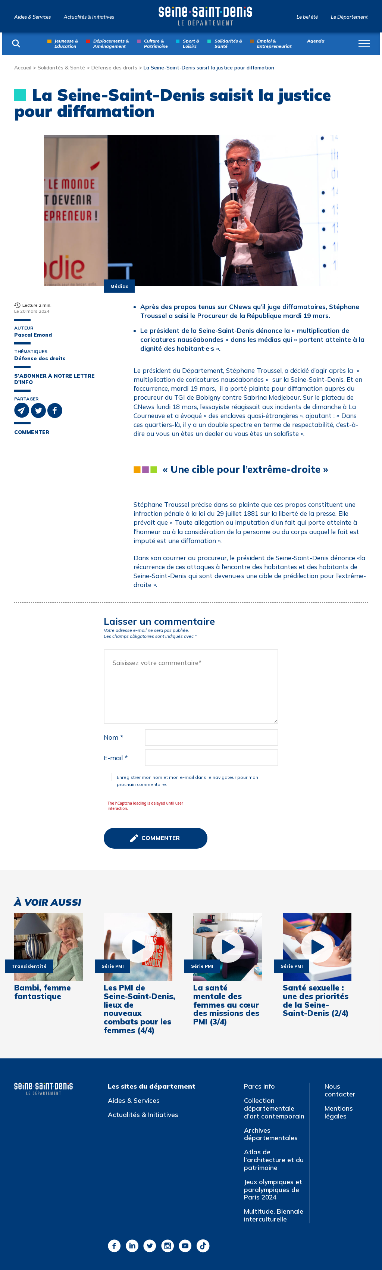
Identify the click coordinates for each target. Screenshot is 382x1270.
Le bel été (307, 17)
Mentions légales (339, 1112)
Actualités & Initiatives (89, 17)
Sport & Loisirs (191, 43)
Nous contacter (340, 1090)
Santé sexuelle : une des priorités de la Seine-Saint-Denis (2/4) (316, 1000)
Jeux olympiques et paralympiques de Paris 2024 (273, 1189)
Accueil (22, 67)
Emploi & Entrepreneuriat (274, 43)
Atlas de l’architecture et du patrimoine (274, 1159)
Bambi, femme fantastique (42, 992)
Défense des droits (114, 67)
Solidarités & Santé (228, 43)
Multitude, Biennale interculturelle (273, 1215)
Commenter (31, 432)
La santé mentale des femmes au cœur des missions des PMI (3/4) (226, 1004)
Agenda (316, 40)
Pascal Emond (33, 334)
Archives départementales (271, 1134)
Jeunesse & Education (66, 43)
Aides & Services (32, 17)
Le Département (349, 17)
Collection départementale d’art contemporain (274, 1108)
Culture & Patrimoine (156, 43)
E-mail (116, 758)
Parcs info (259, 1086)
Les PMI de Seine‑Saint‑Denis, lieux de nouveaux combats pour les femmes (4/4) (138, 1009)
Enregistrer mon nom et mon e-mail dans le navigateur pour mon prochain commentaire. (187, 780)
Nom (113, 737)
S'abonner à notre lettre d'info (54, 379)
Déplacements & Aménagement (111, 43)
